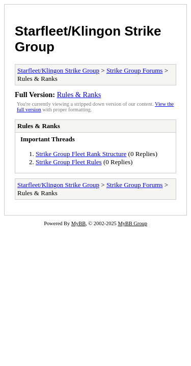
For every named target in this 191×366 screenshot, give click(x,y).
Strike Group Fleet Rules (69, 162)
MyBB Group (132, 223)
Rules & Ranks (79, 94)
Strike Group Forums (134, 70)
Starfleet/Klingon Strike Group (58, 70)
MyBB (78, 223)
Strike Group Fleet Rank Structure (81, 154)
